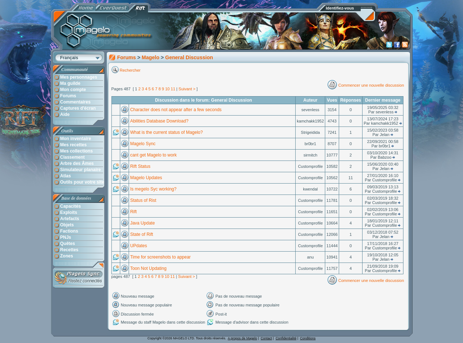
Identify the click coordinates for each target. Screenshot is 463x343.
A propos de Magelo (242, 338)
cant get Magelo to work (153, 155)
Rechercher (131, 70)
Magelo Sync (142, 143)
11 (173, 89)
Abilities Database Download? (159, 121)
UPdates (138, 245)
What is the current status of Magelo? (166, 132)
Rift (133, 211)
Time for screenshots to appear (160, 257)
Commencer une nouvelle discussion (371, 85)
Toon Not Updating (148, 268)
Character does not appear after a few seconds (175, 109)
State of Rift (141, 234)
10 (167, 89)
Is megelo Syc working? (153, 189)
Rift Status (140, 166)
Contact (266, 338)
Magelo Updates (146, 177)
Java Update (142, 223)
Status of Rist (143, 200)
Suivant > (187, 89)
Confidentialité (286, 338)
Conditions (308, 338)
